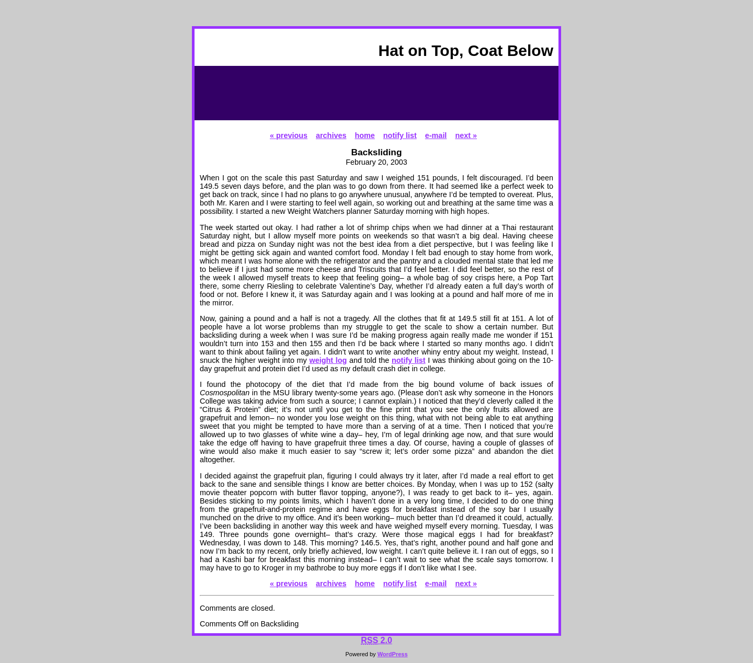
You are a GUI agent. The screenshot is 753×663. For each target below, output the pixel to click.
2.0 (376, 640)
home (364, 135)
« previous (288, 135)
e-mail (436, 135)
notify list (400, 135)
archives (331, 135)
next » (466, 135)
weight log (328, 360)
